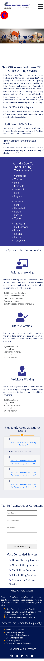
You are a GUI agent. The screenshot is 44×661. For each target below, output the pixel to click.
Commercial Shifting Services (17, 635)
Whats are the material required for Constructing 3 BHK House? (23, 473)
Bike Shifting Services (24, 575)
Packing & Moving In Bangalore (18, 643)
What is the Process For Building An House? (23, 443)
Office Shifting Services (25, 565)
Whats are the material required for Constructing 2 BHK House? (23, 461)
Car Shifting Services (23, 570)
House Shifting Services (25, 560)
